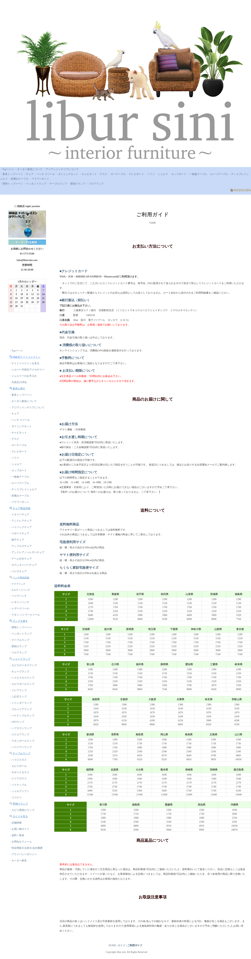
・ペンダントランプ (34, 183)
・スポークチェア (19, 534)
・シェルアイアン (19, 792)
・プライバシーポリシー (23, 855)
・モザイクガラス (19, 773)
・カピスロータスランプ (23, 666)
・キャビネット (88, 174)
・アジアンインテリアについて (60, 169)
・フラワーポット (39, 178)
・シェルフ (161, 174)
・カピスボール (18, 767)
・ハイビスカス (18, 760)
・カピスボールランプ (21, 685)
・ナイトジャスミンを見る (24, 363)
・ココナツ (15, 798)
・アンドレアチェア (20, 521)
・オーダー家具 (18, 861)
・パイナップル (18, 786)
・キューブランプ (19, 672)
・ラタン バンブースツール (24, 615)
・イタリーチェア (19, 515)
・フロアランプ (95, 183)
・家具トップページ (11, 174)
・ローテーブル (117, 174)
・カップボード (177, 174)
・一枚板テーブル (197, 174)
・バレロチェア (18, 571)
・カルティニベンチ (19, 590)
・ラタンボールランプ (21, 741)
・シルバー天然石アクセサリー (26, 369)
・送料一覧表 (16, 836)
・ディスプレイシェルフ (23, 489)
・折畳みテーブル (18, 178)
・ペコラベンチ (18, 596)
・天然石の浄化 (18, 382)
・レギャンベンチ (19, 603)
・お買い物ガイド (19, 830)
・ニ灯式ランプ (18, 697)
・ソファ (150, 174)
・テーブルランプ (57, 183)
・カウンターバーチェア (23, 565)
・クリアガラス (18, 779)
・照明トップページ (11, 183)
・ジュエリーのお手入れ (23, 376)
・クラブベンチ (17, 584)
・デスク (102, 174)
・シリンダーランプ (20, 704)
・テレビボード (135, 174)
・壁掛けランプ (76, 183)
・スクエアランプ (19, 735)
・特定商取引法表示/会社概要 (26, 849)
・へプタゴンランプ (20, 729)
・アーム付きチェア (20, 559)
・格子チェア (16, 540)
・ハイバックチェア (20, 527)
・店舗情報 (15, 823)
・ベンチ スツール (44, 174)
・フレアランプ (18, 691)
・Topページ (7, 169)
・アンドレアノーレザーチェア (26, 553)
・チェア (28, 174)
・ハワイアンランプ (20, 748)
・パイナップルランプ (21, 716)
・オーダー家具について (28, 169)
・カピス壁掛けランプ (21, 811)
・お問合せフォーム (20, 842)
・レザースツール (19, 609)
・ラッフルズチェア (20, 546)
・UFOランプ (16, 722)
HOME (112, 945)
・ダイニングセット (67, 174)
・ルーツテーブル (218, 174)
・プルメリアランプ (20, 710)
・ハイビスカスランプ (21, 678)
